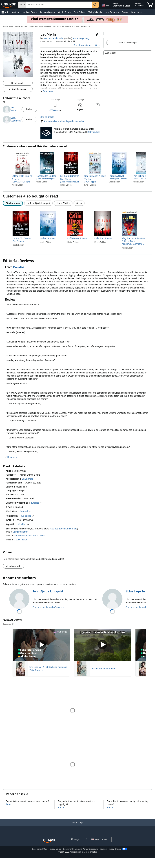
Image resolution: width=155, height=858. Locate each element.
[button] (4, 12)
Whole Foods (64, 12)
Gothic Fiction (20, 539)
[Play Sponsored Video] (41, 645)
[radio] (13, 203)
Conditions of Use (39, 849)
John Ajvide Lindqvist (53, 38)
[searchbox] (59, 5)
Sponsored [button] (8, 624)
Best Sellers (79, 12)
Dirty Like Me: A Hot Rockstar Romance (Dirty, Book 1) (48, 668)
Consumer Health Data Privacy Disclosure (80, 849)
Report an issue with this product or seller (62, 121)
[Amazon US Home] (49, 841)
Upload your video (13, 566)
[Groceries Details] (141, 12)
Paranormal (86, 26)
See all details (47, 117)
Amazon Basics (47, 12)
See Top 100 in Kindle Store (63, 528)
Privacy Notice (55, 849)
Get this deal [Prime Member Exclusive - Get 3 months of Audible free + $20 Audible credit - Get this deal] (93, 132)
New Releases (112, 12)
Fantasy (56, 26)
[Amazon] (9, 5)
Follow (29, 109)
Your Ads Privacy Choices (110, 849)
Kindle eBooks (21, 26)
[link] (22, 177)
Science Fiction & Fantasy (40, 26)
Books (125, 12)
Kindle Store (8, 26)
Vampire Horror (20, 532)
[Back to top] (77, 825)
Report (9, 804)
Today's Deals (95, 12)
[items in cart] (150, 5)
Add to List (110, 53)
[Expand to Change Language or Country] (86, 839)
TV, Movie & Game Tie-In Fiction (29, 535)
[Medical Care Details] (36, 12)
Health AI (15, 12)
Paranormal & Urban (70, 26)
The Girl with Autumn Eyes (103, 668)
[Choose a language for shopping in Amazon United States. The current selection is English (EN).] (105, 5)
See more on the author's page (47, 607)
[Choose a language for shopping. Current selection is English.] (76, 839)
